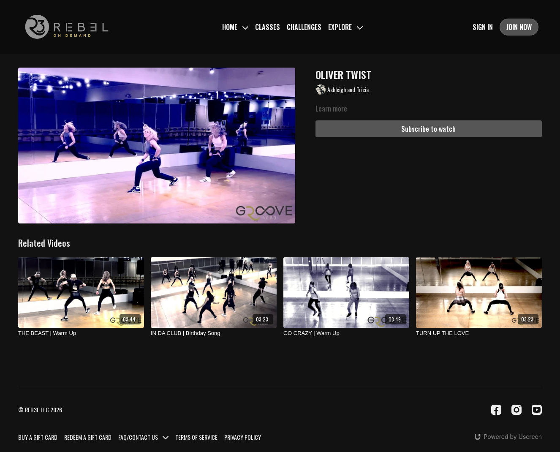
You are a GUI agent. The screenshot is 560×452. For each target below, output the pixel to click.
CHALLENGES (304, 27)
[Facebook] (496, 410)
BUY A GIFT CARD (37, 437)
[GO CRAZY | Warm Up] (346, 333)
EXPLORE (345, 27)
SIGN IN (483, 27)
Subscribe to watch (428, 129)
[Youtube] (537, 410)
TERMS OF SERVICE (196, 437)
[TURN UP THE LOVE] (479, 333)
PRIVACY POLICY (242, 437)
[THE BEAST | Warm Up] (81, 333)
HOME (235, 27)
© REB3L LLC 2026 (40, 410)
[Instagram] (516, 410)
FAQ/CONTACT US (143, 437)
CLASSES (267, 27)
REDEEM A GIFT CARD (87, 437)
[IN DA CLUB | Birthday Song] (214, 333)
